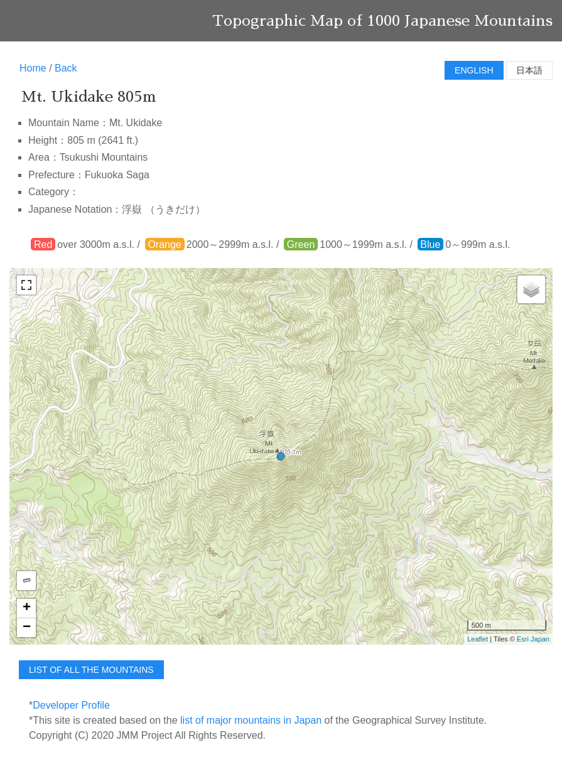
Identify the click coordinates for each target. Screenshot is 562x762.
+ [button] (27, 608)
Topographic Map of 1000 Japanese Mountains (382, 20)
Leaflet (477, 639)
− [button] (27, 627)
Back (66, 68)
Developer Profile (71, 705)
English (474, 70)
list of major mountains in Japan (251, 720)
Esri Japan (533, 639)
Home (32, 68)
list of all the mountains (91, 670)
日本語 (529, 70)
